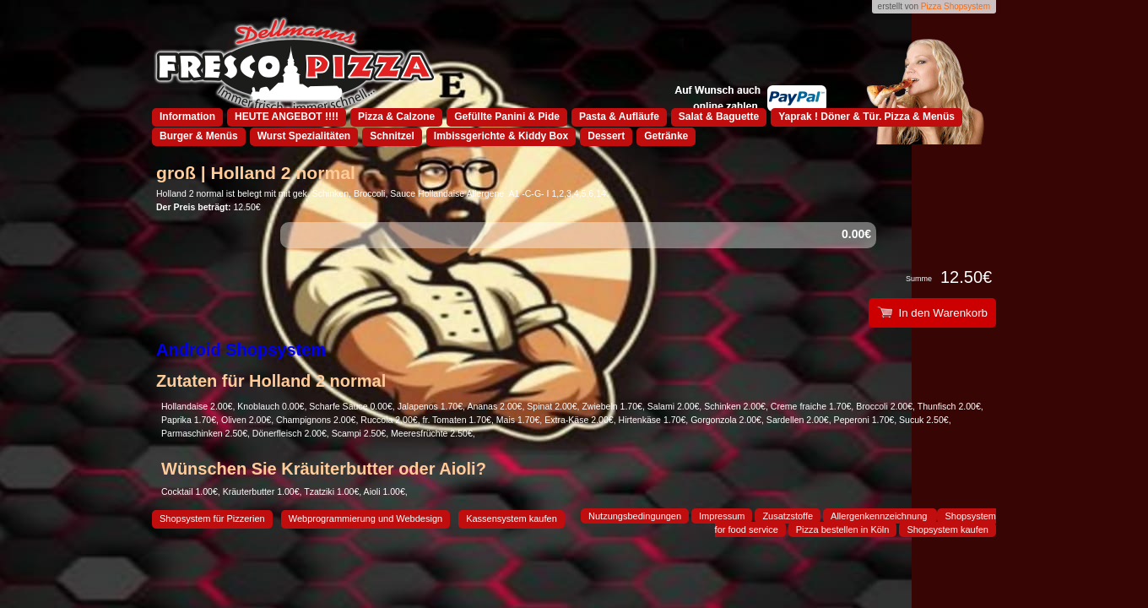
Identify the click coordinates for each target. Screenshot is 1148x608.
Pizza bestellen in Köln (843, 529)
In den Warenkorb (932, 313)
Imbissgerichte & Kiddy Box (501, 136)
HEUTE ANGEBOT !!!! (286, 116)
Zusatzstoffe (787, 516)
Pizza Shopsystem (955, 6)
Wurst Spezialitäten (303, 136)
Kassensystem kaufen (511, 518)
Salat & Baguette (719, 116)
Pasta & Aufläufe (619, 116)
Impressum (722, 516)
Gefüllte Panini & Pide (507, 116)
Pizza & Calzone (396, 116)
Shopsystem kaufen (947, 529)
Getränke (666, 136)
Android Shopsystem (241, 349)
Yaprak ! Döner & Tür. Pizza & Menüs (866, 116)
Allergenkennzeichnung (880, 516)
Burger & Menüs (199, 136)
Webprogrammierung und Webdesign (365, 518)
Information (187, 116)
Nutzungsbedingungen (634, 516)
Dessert (606, 136)
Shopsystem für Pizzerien (212, 518)
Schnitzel (392, 136)
